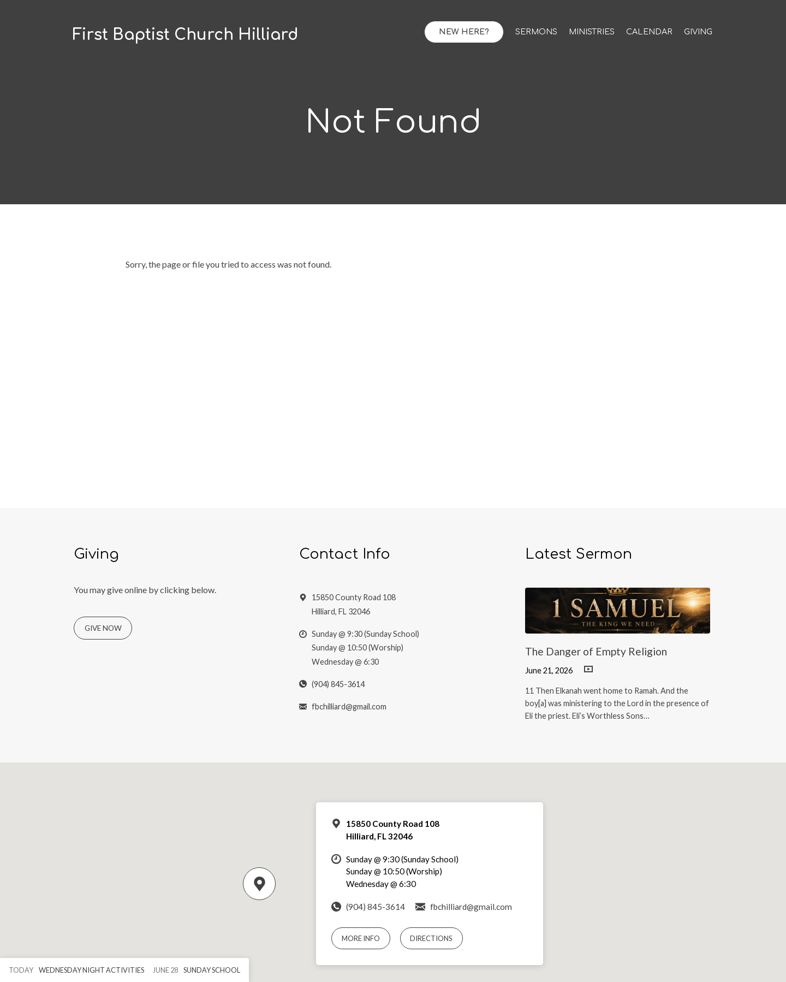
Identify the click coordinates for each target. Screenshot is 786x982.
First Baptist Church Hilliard (186, 35)
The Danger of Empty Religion (596, 651)
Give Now (103, 628)
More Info (361, 938)
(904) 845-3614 (338, 684)
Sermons (536, 32)
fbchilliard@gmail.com (349, 706)
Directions (431, 938)
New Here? (464, 31)
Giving (698, 32)
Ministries (592, 32)
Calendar (649, 32)
